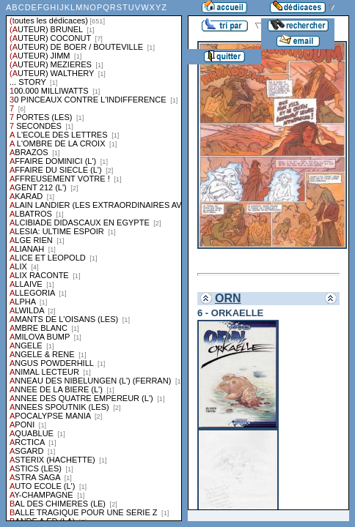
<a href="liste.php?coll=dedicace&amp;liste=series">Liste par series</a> (94, 260)
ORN (228, 298)
